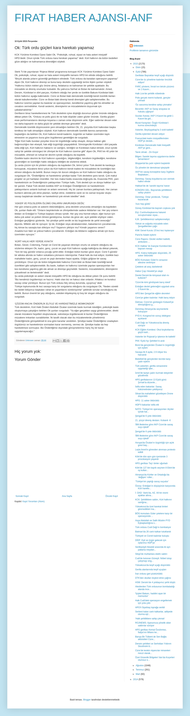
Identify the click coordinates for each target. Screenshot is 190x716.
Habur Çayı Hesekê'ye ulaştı (149, 271)
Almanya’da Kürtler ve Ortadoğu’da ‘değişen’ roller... (152, 476)
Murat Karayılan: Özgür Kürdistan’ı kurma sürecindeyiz (152, 124)
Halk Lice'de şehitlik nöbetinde (150, 93)
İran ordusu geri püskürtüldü (148, 573)
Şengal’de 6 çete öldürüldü (148, 416)
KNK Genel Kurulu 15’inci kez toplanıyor (154, 230)
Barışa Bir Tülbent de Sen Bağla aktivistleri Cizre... (150, 638)
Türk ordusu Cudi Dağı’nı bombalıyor (153, 527)
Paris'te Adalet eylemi (145, 235)
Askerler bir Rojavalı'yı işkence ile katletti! (155, 336)
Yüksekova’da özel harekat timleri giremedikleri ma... (151, 507)
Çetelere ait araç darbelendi (148, 266)
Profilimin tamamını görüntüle (144, 50)
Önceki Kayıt (111, 496)
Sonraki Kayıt (22, 496)
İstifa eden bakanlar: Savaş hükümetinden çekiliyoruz (149, 387)
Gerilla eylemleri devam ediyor (150, 134)
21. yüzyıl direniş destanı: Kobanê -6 (153, 420)
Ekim (138, 67)
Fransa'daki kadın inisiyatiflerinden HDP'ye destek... (152, 139)
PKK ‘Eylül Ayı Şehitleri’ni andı (150, 341)
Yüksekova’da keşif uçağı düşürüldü (152, 565)
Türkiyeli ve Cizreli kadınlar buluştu (152, 536)
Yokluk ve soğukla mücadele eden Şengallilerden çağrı (151, 225)
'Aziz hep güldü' (142, 204)
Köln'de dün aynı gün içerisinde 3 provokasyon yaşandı (151, 457)
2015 (136, 63)
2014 (136, 679)
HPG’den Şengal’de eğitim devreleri (152, 293)
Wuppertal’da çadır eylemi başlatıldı (152, 163)
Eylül (138, 71)
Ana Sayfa (67, 496)
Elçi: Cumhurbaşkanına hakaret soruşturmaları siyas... (150, 213)
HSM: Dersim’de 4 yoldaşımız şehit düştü (155, 582)
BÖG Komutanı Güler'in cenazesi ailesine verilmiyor (151, 261)
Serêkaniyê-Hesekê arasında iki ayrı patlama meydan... (152, 548)
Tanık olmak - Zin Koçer (146, 152)
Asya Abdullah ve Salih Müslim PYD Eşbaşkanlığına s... (152, 521)
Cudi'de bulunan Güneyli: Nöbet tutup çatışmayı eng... (153, 559)
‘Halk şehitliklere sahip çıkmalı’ (150, 618)
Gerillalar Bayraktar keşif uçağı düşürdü (154, 75)
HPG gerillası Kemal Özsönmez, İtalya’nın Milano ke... (151, 631)
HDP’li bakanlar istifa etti (147, 404)
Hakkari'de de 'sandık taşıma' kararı (152, 186)
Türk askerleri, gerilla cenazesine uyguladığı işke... (151, 367)
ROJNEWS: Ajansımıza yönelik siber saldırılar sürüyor (153, 624)
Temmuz (140, 669)
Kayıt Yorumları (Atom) (33, 501)
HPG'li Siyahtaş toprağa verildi (150, 607)
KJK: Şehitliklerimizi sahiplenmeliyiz (152, 219)
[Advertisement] (66, 467)
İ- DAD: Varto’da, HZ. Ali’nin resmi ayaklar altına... (151, 494)
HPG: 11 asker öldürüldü (147, 400)
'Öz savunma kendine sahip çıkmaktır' (153, 104)
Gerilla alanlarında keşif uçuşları (150, 569)
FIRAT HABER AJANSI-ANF (84, 18)
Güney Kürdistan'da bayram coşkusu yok (155, 208)
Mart (138, 674)
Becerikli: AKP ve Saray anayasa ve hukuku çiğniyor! (152, 110)
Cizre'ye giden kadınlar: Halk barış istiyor (155, 297)
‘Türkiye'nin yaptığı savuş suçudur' (152, 481)
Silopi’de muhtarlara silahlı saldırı (151, 554)
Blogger (87, 699)
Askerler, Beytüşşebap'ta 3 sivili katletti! (154, 130)
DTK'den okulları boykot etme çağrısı (153, 578)
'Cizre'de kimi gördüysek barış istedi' (152, 282)
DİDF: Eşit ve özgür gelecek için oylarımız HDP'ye (150, 541)
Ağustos (140, 665)
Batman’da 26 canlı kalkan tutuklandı (153, 531)
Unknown (138, 45)
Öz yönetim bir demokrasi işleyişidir (152, 167)
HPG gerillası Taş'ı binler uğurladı (151, 463)
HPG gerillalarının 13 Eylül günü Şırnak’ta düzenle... (150, 381)
